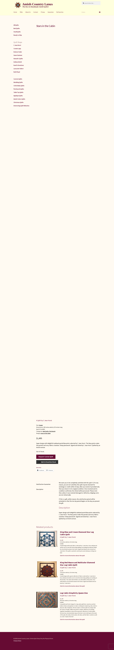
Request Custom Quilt (46, 457)
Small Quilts (17, 32)
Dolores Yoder (18, 52)
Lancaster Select (19, 69)
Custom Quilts (18, 79)
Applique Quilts (18, 96)
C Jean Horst (17, 45)
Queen (41, 425)
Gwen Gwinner (18, 55)
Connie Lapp (17, 48)
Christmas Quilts (19, 102)
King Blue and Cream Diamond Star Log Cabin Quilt (77, 533)
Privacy (43, 12)
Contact (35, 12)
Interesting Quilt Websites (21, 106)
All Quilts (16, 25)
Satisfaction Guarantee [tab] (43, 484)
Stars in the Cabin (46, 433)
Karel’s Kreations (19, 65)
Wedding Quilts (18, 82)
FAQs (21, 12)
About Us (28, 12)
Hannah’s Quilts (18, 59)
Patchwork (52, 431)
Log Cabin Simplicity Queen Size (74, 593)
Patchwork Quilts (19, 89)
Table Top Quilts (18, 92)
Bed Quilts (46, 431)
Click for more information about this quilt (72, 555)
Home (15, 12)
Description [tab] (39, 489)
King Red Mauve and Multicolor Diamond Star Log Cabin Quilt (77, 563)
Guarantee (51, 12)
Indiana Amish (18, 62)
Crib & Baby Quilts (19, 86)
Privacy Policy (17, 640)
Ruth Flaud (17, 72)
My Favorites (59, 12)
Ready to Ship (18, 35)
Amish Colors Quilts (19, 99)
